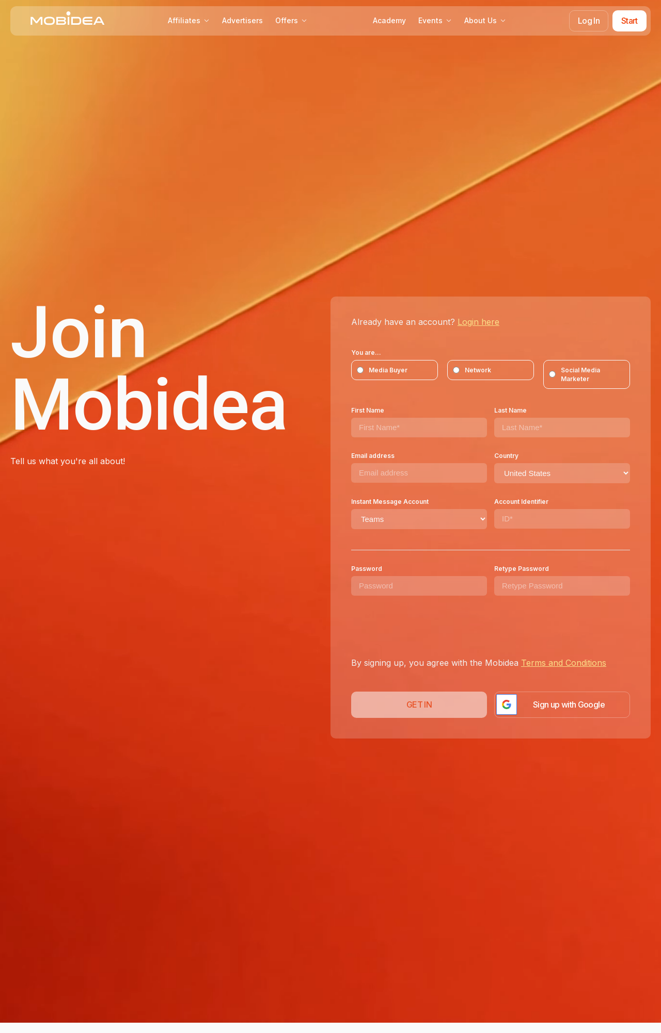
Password (366, 568)
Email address (373, 456)
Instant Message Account (390, 501)
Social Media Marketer (574, 374)
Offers (291, 20)
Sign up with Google (569, 704)
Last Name (510, 410)
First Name (367, 410)
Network (472, 370)
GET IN (419, 704)
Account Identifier (521, 501)
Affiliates (189, 20)
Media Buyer (382, 370)
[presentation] (429, 626)
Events (435, 20)
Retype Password (521, 568)
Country (506, 456)
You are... (366, 352)
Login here (478, 322)
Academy (389, 20)
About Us (485, 20)
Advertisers (242, 20)
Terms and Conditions (563, 663)
